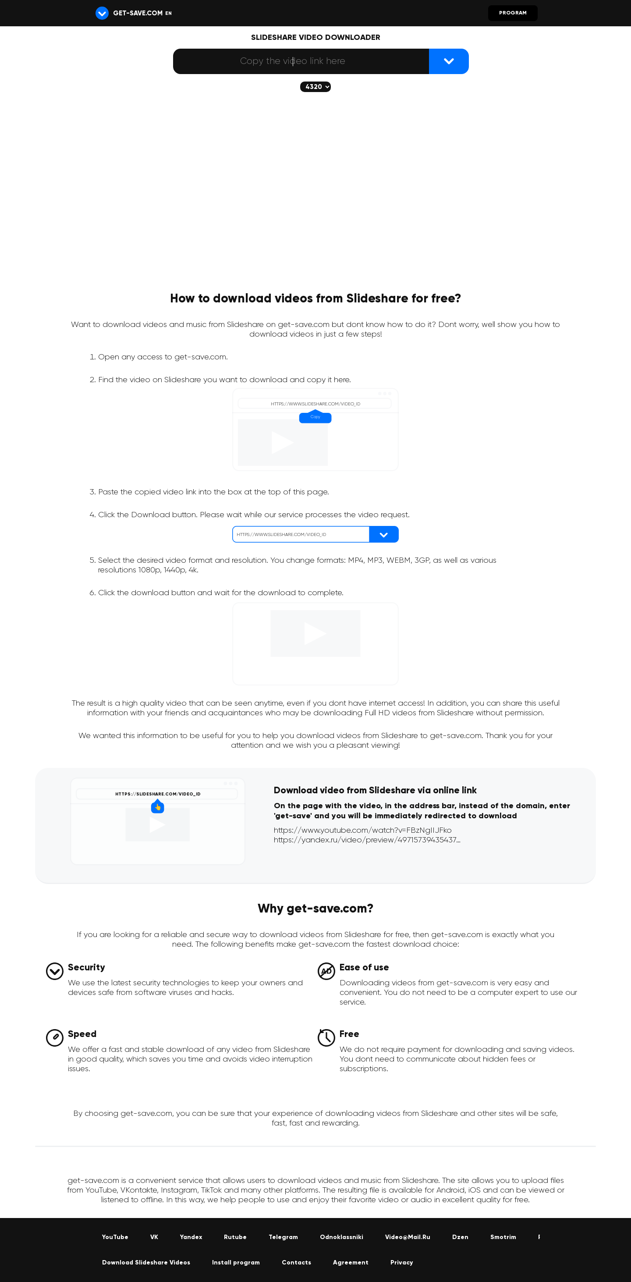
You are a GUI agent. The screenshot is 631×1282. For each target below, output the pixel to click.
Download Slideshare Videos (146, 1263)
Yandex (191, 1237)
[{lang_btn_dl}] (449, 61)
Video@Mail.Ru (407, 1237)
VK (154, 1237)
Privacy (401, 1263)
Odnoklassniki (341, 1237)
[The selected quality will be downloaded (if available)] (315, 87)
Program (513, 13)
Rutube (235, 1237)
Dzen (460, 1237)
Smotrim (503, 1237)
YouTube (115, 1237)
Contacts (296, 1263)
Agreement (351, 1263)
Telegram (283, 1237)
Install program (236, 1263)
